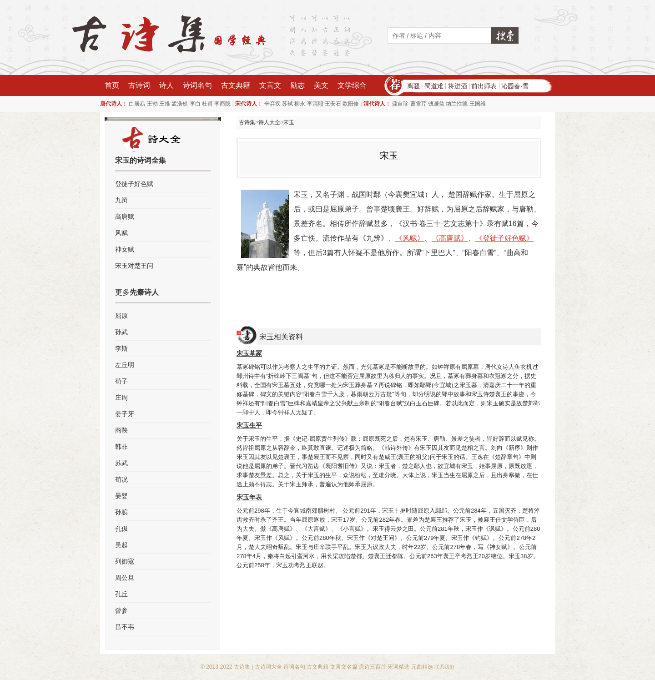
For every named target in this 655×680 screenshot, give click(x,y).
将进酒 (457, 86)
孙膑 (121, 512)
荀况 (121, 479)
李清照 (315, 104)
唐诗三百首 (372, 667)
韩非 (121, 446)
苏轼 (287, 104)
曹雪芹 (418, 104)
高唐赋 (124, 216)
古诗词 (139, 85)
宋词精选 (398, 667)
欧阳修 (351, 104)
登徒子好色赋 (134, 183)
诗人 (166, 85)
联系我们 (444, 667)
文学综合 (352, 85)
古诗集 (247, 122)
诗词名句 (197, 85)
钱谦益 (436, 104)
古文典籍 (235, 85)
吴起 (121, 545)
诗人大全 (269, 122)
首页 (112, 85)
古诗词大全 (268, 667)
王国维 (477, 104)
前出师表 (484, 86)
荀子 (121, 381)
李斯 (121, 348)
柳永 (299, 104)
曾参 (121, 610)
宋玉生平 (249, 425)
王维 (164, 104)
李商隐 (222, 104)
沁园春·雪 (515, 86)
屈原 (121, 315)
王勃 (152, 104)
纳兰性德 (457, 104)
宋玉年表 (249, 497)
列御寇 (124, 561)
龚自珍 (400, 104)
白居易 (137, 104)
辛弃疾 (272, 104)
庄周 (121, 397)
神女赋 (124, 249)
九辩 (121, 200)
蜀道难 (433, 86)
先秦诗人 (144, 292)
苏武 (121, 463)
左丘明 (124, 364)
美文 (321, 85)
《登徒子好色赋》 (504, 238)
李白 (195, 104)
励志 (297, 85)
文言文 (270, 85)
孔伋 (121, 528)
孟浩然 (179, 104)
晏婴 (121, 495)
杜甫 (207, 104)
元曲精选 (422, 667)
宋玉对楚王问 (134, 265)
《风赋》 (409, 238)
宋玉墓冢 (249, 353)
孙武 (121, 332)
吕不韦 (124, 626)
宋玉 (288, 122)
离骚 (413, 86)
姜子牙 (124, 414)
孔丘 (121, 594)
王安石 (333, 104)
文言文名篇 (344, 667)
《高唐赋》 (450, 238)
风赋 (121, 233)
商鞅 (121, 430)
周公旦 (124, 577)
